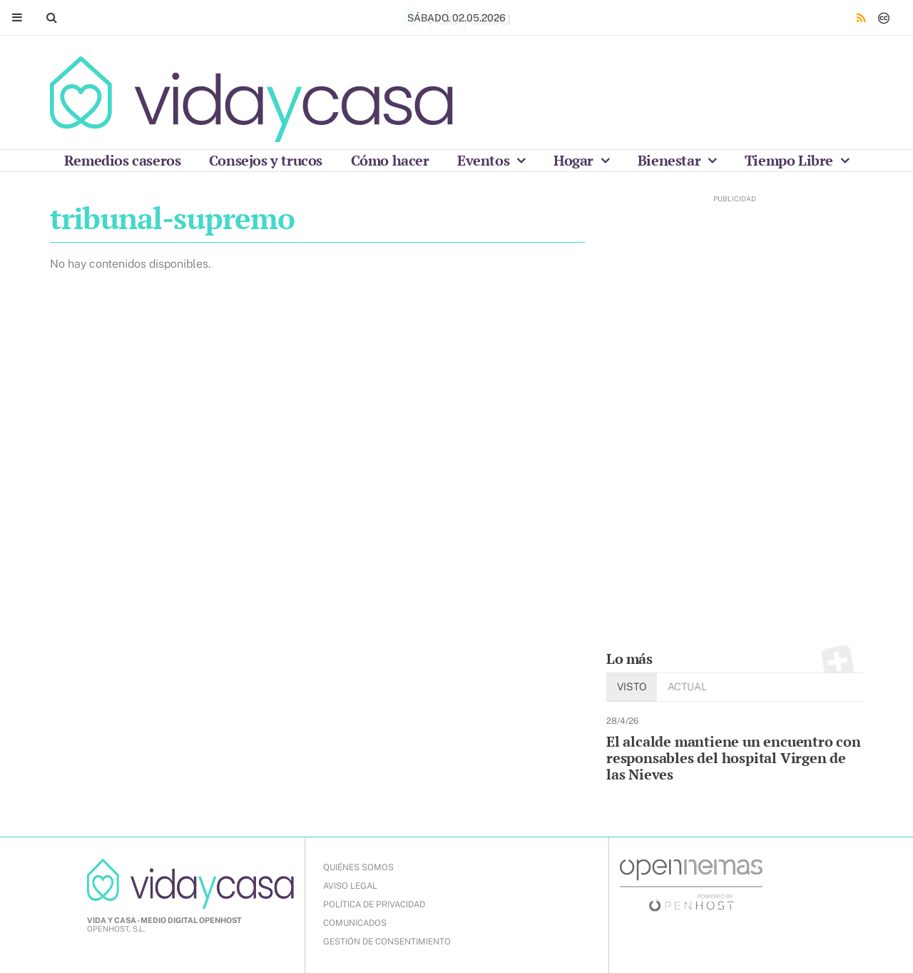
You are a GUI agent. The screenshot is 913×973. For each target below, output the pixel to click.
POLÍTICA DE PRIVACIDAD (374, 904)
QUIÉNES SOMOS (358, 867)
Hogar (575, 160)
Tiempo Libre (791, 160)
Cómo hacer (390, 160)
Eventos (485, 160)
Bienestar (671, 160)
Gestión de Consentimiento (387, 942)
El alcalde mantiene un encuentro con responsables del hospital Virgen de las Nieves (733, 758)
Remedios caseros (122, 160)
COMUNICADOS (355, 923)
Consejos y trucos (265, 160)
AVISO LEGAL (350, 886)
